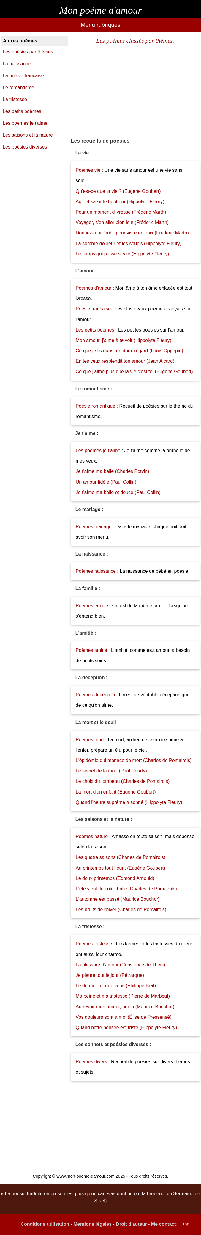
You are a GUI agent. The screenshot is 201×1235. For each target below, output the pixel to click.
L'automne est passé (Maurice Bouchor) (118, 899)
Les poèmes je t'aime (98, 450)
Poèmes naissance (96, 571)
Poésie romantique (95, 405)
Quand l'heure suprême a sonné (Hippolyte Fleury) (129, 802)
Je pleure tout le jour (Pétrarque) (110, 975)
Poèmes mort (90, 739)
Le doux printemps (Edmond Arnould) (115, 878)
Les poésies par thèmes (28, 51)
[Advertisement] (135, 91)
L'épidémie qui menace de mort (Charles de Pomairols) (134, 760)
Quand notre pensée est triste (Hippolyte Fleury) (126, 1027)
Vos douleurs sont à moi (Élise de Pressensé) (124, 1017)
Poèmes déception (95, 694)
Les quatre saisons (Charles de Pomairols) (120, 857)
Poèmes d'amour (93, 288)
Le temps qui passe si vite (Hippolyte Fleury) (122, 253)
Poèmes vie (88, 170)
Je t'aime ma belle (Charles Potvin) (112, 471)
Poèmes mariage (94, 526)
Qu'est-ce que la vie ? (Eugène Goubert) (118, 191)
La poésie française (23, 75)
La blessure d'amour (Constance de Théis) (120, 964)
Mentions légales (92, 1224)
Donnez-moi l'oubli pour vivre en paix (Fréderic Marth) (132, 232)
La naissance (17, 63)
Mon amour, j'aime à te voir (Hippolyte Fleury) (123, 340)
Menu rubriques (100, 25)
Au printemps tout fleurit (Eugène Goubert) (120, 867)
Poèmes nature (92, 836)
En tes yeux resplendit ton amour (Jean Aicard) (125, 361)
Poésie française (94, 308)
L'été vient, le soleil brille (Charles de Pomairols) (126, 888)
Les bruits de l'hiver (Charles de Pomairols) (121, 909)
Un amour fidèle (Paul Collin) (106, 482)
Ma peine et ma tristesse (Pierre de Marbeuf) (123, 996)
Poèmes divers (91, 1061)
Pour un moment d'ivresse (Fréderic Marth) (121, 211)
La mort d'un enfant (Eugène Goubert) (116, 791)
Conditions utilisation (44, 1224)
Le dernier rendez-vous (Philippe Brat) (116, 985)
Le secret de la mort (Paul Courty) (111, 770)
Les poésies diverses (25, 146)
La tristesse (15, 99)
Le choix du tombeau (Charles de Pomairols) (123, 781)
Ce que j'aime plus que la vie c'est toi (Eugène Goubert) (134, 371)
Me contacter (166, 1224)
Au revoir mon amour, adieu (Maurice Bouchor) (125, 1006)
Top (185, 1224)
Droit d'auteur (131, 1224)
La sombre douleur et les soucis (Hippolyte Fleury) (129, 243)
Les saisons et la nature (28, 135)
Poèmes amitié (91, 650)
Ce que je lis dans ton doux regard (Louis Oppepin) (129, 350)
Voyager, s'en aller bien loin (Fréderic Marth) (122, 222)
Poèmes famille (92, 605)
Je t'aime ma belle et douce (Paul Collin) (118, 492)
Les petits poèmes (95, 329)
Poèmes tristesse (94, 943)
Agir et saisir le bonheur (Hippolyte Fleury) (120, 201)
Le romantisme (18, 87)
